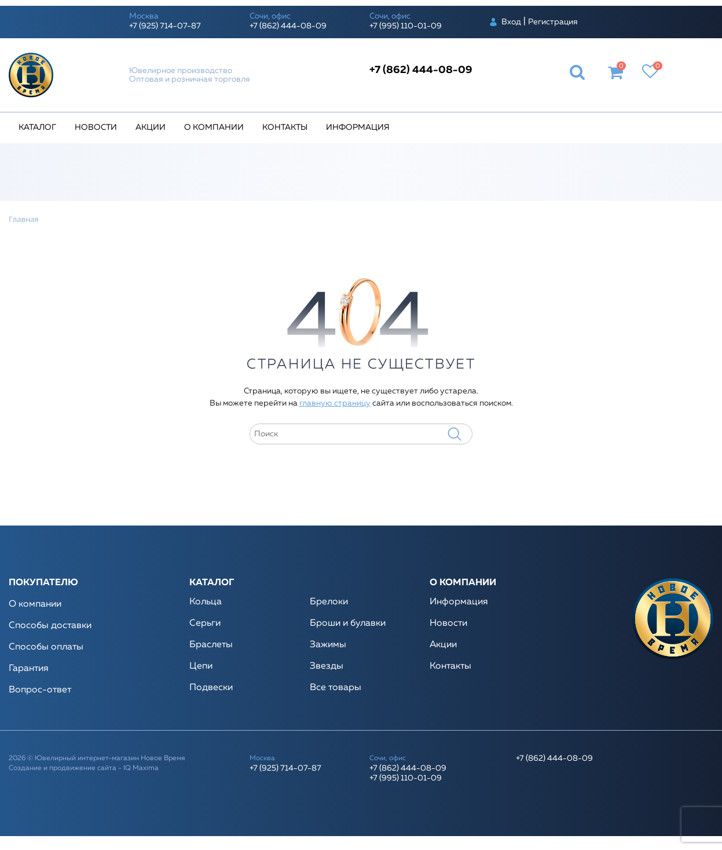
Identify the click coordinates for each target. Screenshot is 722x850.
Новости (96, 127)
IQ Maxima (141, 768)
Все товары (335, 687)
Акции (150, 127)
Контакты (284, 127)
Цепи (200, 666)
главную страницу (335, 403)
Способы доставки (50, 625)
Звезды (326, 666)
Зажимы (328, 645)
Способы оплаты (46, 647)
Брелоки (329, 602)
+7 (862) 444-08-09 (288, 26)
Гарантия (29, 668)
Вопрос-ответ (40, 690)
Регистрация (553, 22)
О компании (214, 127)
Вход (511, 22)
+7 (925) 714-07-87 (165, 26)
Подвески (211, 687)
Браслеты (211, 645)
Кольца (205, 602)
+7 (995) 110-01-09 (405, 26)
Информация (358, 127)
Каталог (37, 127)
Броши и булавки (348, 623)
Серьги (205, 623)
